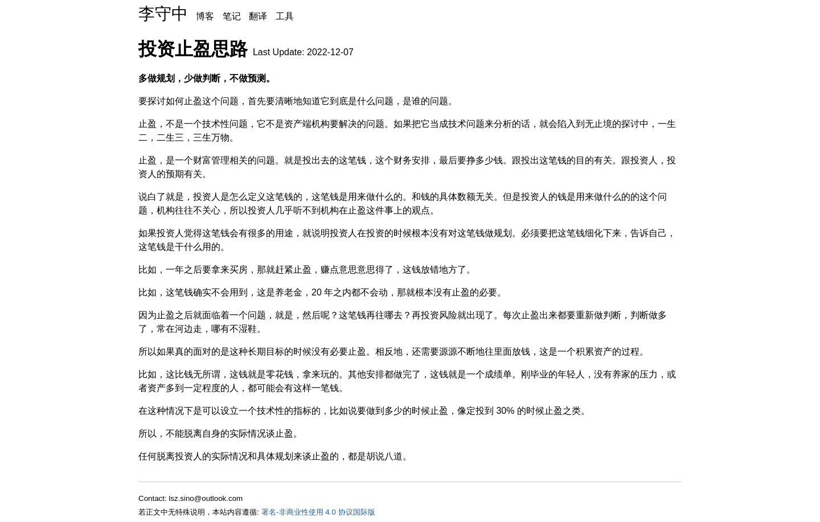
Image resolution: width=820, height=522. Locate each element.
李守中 (163, 14)
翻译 (258, 16)
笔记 (232, 16)
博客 (205, 16)
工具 (285, 16)
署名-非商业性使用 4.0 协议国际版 (318, 512)
